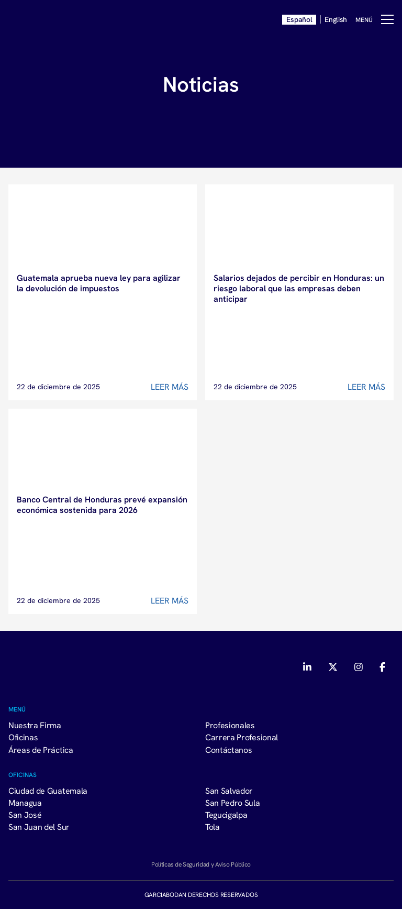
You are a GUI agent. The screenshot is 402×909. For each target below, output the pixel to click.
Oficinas (23, 737)
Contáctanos (228, 749)
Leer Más (169, 386)
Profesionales (230, 725)
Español (299, 19)
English (336, 19)
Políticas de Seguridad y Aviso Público (201, 864)
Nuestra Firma (34, 725)
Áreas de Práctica (40, 749)
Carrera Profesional (241, 737)
